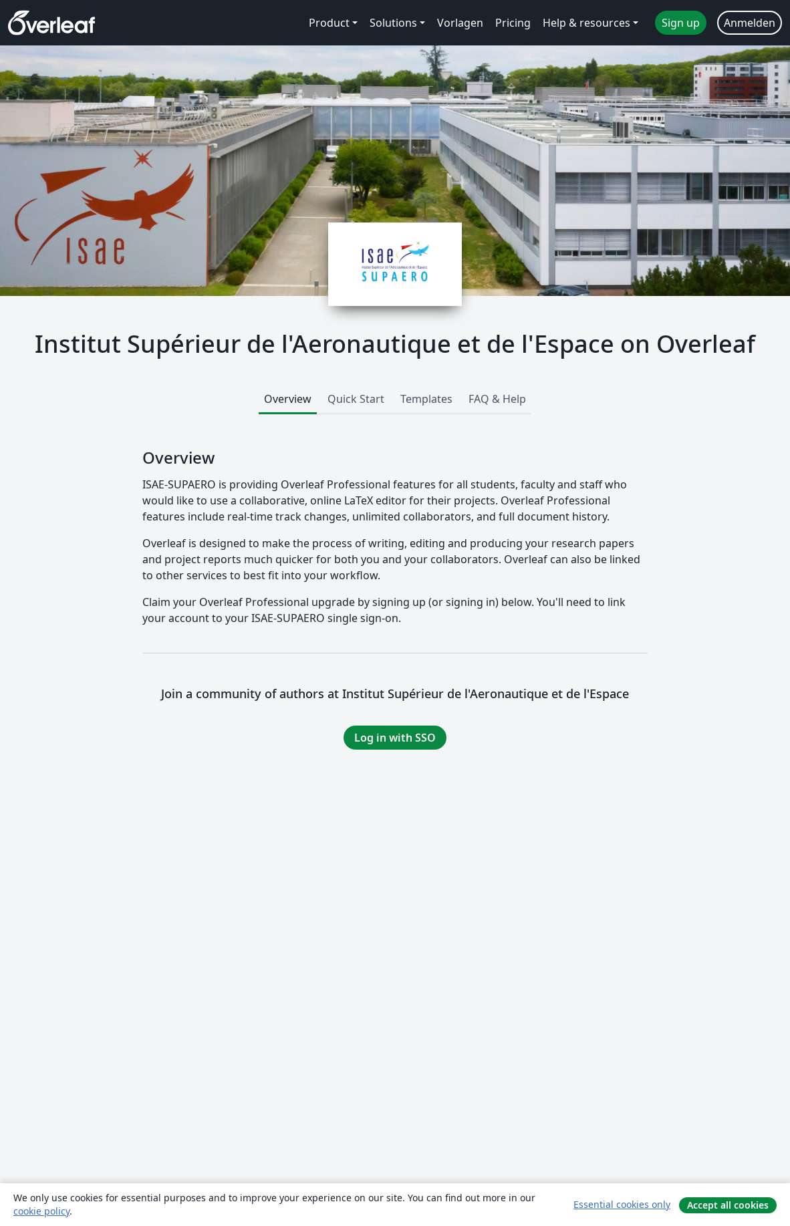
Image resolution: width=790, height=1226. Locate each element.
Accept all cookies (728, 1205)
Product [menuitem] (329, 22)
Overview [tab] (287, 399)
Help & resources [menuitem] (586, 22)
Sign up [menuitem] (681, 22)
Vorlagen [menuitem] (460, 22)
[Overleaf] (51, 22)
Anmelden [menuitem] (749, 22)
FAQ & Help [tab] (497, 399)
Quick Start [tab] (355, 399)
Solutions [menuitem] (393, 22)
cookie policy (41, 1211)
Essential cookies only (621, 1204)
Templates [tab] (426, 399)
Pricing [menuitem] (513, 22)
